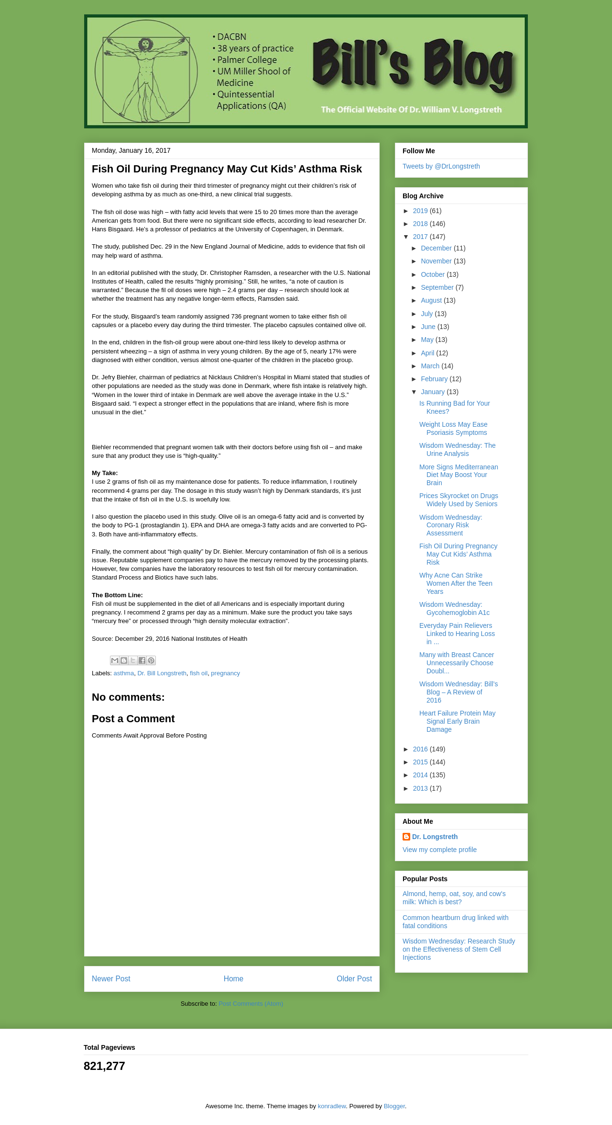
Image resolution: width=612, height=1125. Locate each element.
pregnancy (225, 673)
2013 (421, 788)
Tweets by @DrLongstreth (441, 166)
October (434, 274)
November (437, 261)
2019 (421, 211)
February (435, 379)
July (428, 314)
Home (234, 979)
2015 (421, 762)
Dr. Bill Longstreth (161, 673)
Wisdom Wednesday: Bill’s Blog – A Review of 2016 (458, 692)
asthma (124, 673)
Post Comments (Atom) (251, 1003)
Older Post (354, 979)
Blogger (394, 1106)
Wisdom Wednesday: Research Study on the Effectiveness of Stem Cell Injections (459, 949)
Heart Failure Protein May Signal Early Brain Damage (457, 721)
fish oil (199, 673)
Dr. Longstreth (435, 837)
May (428, 339)
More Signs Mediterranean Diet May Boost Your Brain (458, 475)
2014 (421, 775)
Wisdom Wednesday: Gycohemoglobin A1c (454, 608)
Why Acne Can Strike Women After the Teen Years (455, 583)
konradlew (332, 1106)
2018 (421, 223)
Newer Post (111, 979)
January (434, 392)
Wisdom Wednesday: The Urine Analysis (457, 449)
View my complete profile (440, 849)
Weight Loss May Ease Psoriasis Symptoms (453, 428)
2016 (421, 749)
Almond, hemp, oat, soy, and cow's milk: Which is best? (454, 898)
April (428, 353)
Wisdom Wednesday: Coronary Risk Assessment (450, 525)
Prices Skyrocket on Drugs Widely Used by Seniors (458, 500)
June (429, 326)
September (438, 287)
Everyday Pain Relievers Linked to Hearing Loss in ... (457, 634)
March (431, 366)
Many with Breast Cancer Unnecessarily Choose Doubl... (456, 663)
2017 (421, 236)
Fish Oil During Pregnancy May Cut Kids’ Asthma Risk (458, 554)
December (437, 248)
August (432, 300)
